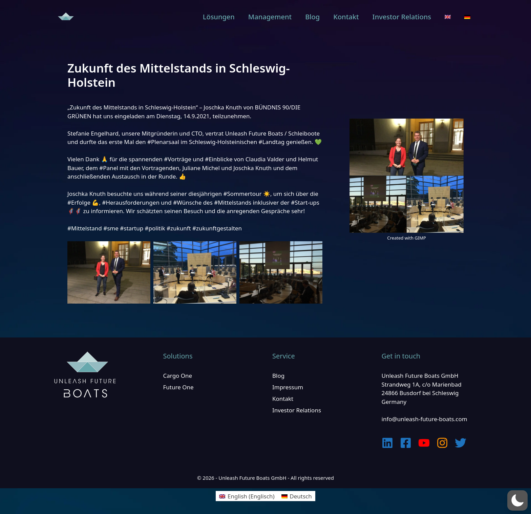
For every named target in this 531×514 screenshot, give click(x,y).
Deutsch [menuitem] (301, 496)
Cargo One (177, 375)
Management (270, 16)
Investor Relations (402, 16)
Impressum (287, 387)
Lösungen (219, 16)
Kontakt (346, 16)
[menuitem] (448, 17)
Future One (178, 387)
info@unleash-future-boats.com (424, 419)
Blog (312, 16)
